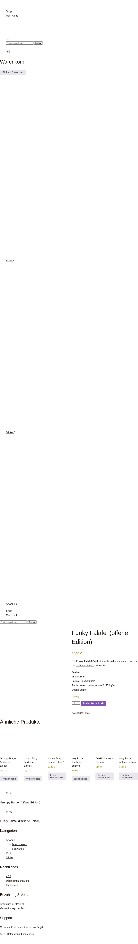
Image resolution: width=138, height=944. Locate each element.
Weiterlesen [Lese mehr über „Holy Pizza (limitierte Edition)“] (81, 786)
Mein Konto (12, 15)
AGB (8, 884)
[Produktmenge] (76, 703)
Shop (9, 11)
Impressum (12, 893)
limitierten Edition (85, 665)
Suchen (38, 43)
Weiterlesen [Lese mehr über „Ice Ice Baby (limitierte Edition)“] (33, 786)
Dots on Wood (19, 852)
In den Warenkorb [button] (56, 783)
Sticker (10, 432)
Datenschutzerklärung (18, 888)
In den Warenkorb (93, 703)
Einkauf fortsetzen (12, 72)
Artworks (11, 604)
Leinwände (18, 856)
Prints (9, 260)
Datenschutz (14, 941)
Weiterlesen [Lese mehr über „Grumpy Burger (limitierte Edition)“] (9, 786)
